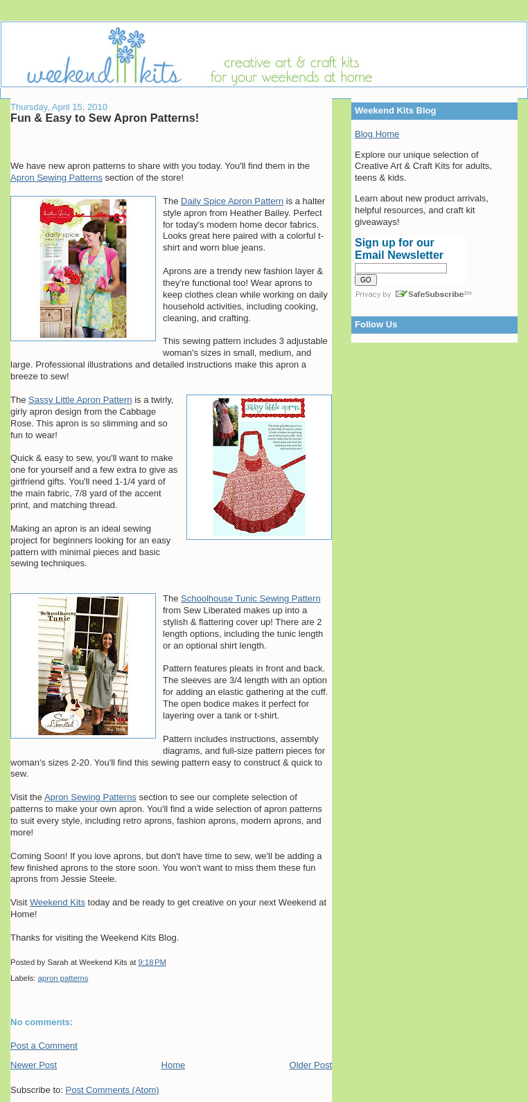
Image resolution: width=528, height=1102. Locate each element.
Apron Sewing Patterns (56, 177)
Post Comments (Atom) (112, 1090)
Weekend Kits (57, 902)
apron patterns (63, 978)
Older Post (311, 1065)
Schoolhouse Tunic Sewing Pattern (251, 598)
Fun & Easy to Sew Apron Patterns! (104, 117)
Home (173, 1065)
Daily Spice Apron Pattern (232, 201)
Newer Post (33, 1065)
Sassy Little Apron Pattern (80, 400)
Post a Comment (44, 1045)
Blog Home (377, 134)
